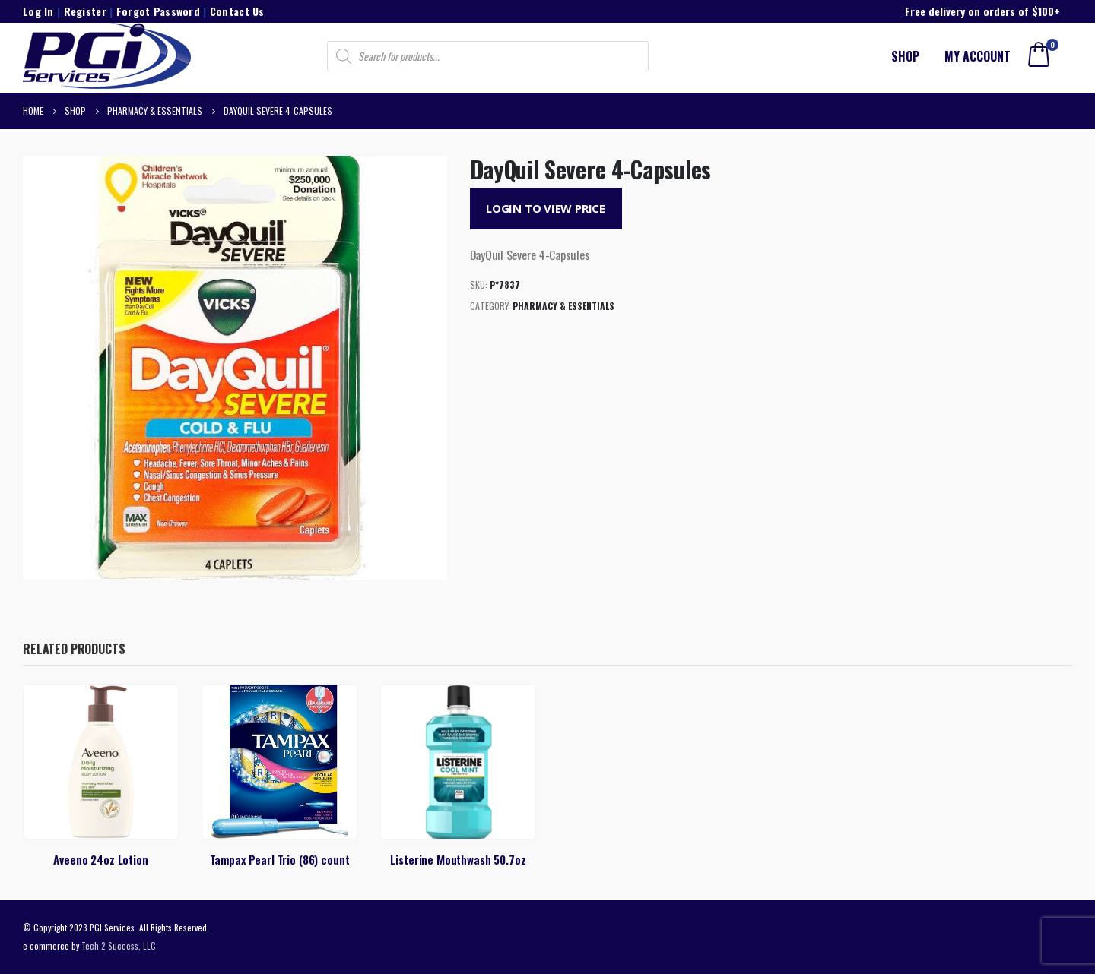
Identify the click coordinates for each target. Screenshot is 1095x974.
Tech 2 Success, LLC (118, 945)
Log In (38, 11)
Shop (905, 56)
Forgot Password (158, 11)
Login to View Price (545, 208)
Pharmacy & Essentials (563, 305)
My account (977, 56)
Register (85, 11)
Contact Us (237, 11)
